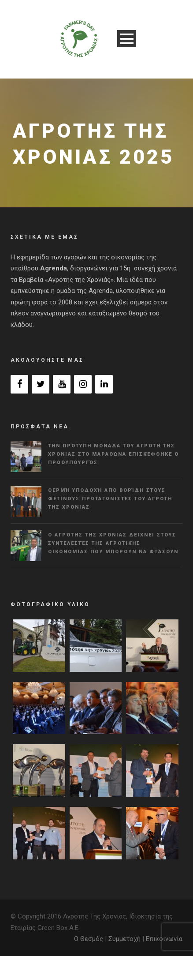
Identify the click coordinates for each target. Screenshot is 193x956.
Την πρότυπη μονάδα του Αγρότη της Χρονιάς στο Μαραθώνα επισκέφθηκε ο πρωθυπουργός (113, 454)
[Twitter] (40, 384)
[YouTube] (62, 384)
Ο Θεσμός (88, 939)
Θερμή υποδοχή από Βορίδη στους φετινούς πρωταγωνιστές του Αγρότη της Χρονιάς (110, 498)
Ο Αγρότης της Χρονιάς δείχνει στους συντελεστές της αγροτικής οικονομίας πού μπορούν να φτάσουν (113, 543)
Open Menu (126, 38)
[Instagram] (83, 384)
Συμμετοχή (124, 939)
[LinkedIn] (104, 384)
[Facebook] (19, 384)
